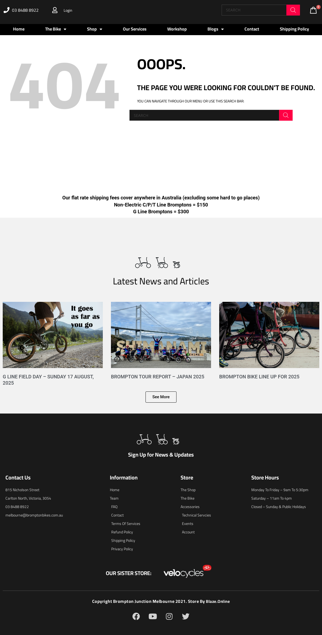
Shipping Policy (294, 29)
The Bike (55, 29)
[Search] (293, 10)
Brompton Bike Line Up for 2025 (259, 376)
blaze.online (218, 601)
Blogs (216, 29)
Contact (251, 29)
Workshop (177, 29)
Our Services (135, 29)
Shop (94, 29)
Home (18, 29)
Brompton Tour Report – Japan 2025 (157, 376)
